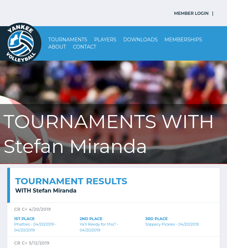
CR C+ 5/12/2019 (31, 243)
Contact (84, 47)
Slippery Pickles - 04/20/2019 (172, 224)
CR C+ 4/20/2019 (32, 209)
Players (105, 40)
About (57, 47)
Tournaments (67, 40)
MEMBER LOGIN (191, 13)
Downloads (140, 40)
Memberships (183, 40)
